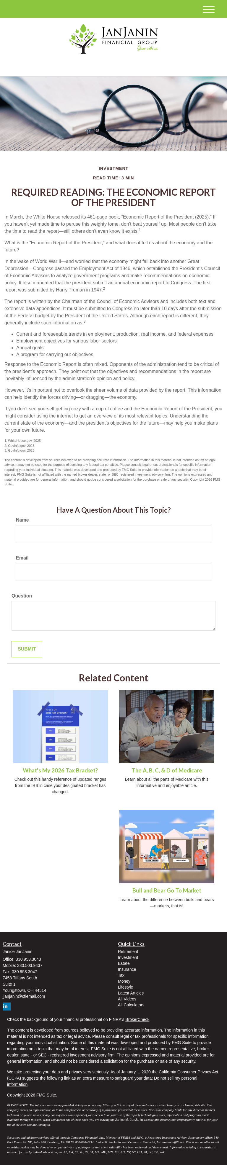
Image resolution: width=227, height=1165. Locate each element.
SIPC (140, 1137)
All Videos (127, 999)
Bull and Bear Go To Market (166, 890)
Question (22, 595)
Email (22, 557)
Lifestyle (125, 987)
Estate (124, 963)
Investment (128, 957)
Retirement (128, 951)
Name (22, 519)
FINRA (125, 1137)
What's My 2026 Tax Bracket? (60, 770)
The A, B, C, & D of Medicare (167, 770)
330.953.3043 (164, 66)
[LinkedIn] (61, 66)
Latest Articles (131, 993)
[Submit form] (27, 649)
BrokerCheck (137, 1019)
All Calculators (131, 1005)
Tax (121, 975)
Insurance (127, 969)
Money (124, 981)
